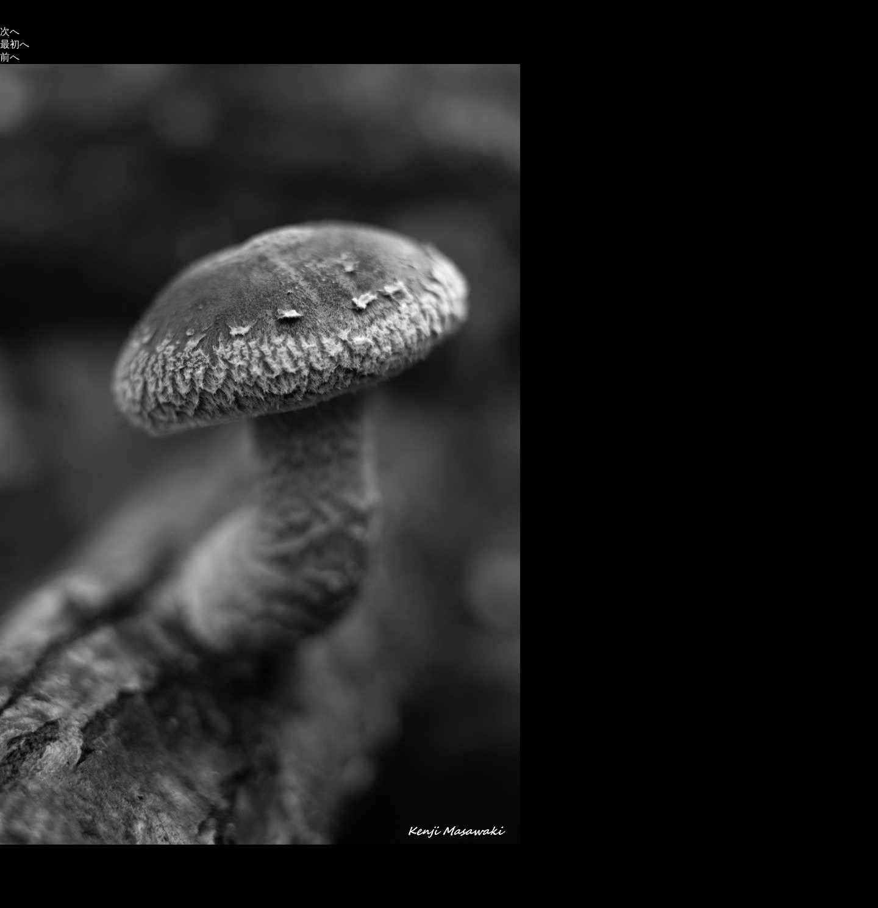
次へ (10, 31)
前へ (10, 57)
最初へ (14, 44)
